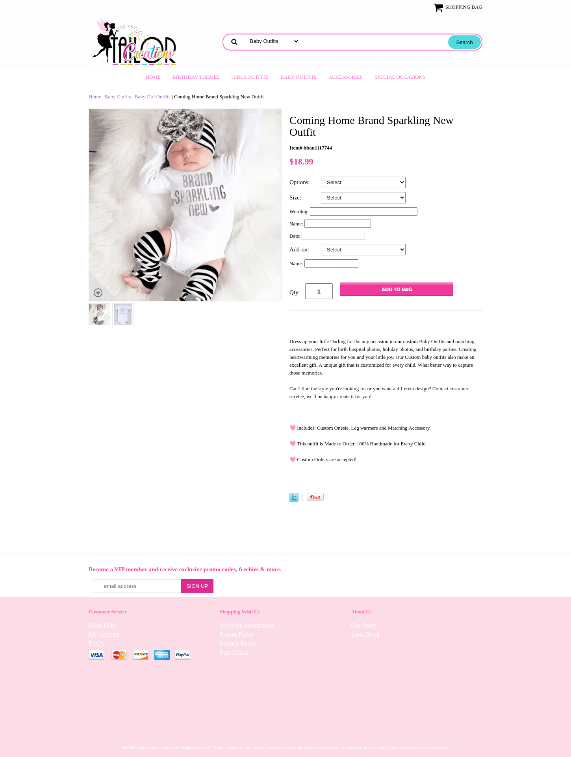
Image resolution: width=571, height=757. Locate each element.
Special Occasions (399, 77)
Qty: (294, 292)
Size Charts (234, 652)
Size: (296, 197)
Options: (300, 182)
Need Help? (104, 625)
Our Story (363, 625)
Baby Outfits (298, 77)
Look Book (365, 634)
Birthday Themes (196, 77)
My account (104, 634)
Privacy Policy (238, 643)
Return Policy (237, 634)
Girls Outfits (250, 77)
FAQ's (96, 643)
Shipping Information (247, 625)
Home (153, 77)
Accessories (345, 77)
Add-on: (300, 249)
